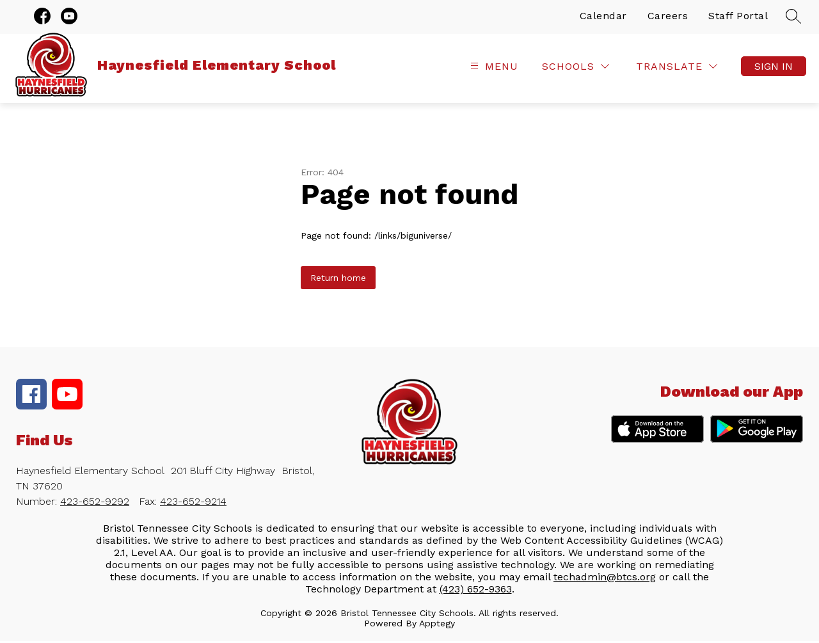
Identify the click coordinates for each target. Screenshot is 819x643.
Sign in (773, 69)
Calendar (603, 18)
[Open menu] (492, 69)
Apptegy (437, 625)
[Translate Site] (676, 69)
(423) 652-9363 (476, 591)
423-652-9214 (193, 503)
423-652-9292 (94, 503)
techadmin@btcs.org (604, 579)
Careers (668, 18)
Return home (338, 279)
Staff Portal (738, 18)
